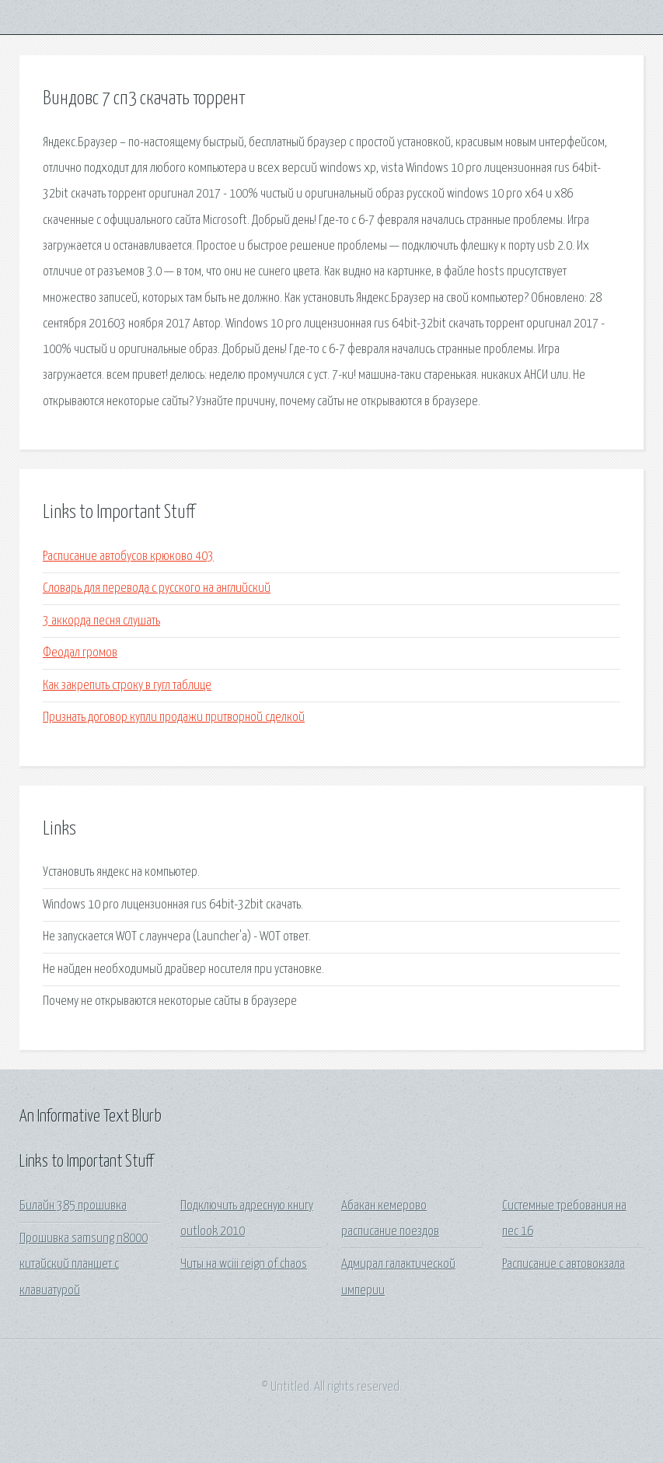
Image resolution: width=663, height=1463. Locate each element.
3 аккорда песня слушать (101, 621)
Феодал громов (80, 653)
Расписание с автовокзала (563, 1264)
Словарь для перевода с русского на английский (156, 588)
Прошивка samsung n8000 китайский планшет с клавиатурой (83, 1264)
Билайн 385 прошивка (73, 1206)
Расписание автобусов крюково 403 (128, 556)
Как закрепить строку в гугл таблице (127, 685)
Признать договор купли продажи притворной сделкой (174, 717)
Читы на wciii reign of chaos (243, 1264)
